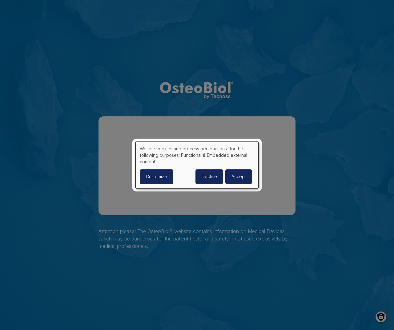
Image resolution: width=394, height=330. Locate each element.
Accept (238, 176)
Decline (209, 176)
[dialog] (197, 165)
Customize (156, 176)
